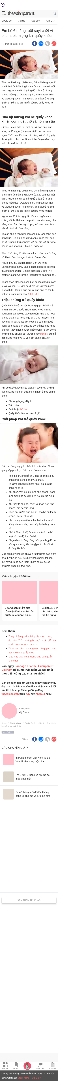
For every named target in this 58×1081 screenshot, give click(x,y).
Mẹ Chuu (24, 712)
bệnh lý (44, 333)
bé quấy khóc (8, 732)
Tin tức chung (15, 723)
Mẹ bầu (21, 21)
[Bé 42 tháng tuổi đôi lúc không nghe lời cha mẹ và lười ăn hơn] (29, 794)
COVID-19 (7, 21)
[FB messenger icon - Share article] (41, 43)
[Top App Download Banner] (29, 5)
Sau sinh (35, 21)
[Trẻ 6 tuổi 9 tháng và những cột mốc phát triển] (29, 776)
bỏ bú (23, 409)
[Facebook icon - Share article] (34, 43)
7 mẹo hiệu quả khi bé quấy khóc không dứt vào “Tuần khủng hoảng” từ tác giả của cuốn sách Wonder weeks (32, 640)
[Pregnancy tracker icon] (27, 1065)
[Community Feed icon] (40, 1066)
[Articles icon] (15, 1066)
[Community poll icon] (52, 1066)
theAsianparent (10, 694)
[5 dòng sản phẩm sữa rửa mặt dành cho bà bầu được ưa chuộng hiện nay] (19, 592)
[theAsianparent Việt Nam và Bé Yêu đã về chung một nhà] (29, 759)
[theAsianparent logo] (21, 14)
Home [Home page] (4, 723)
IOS (28, 694)
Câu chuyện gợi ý (15, 747)
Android (40, 694)
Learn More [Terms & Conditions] (23, 1078)
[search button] (54, 13)
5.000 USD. (34, 294)
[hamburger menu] (4, 13)
